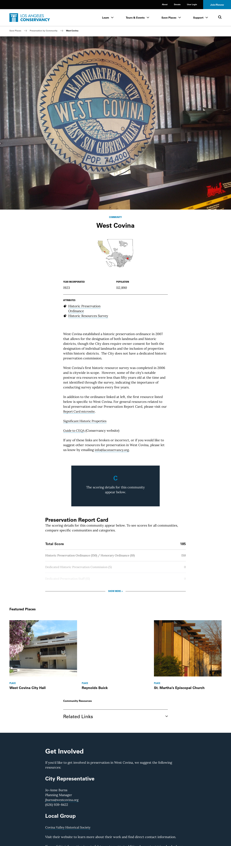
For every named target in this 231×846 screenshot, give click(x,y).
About (165, 4)
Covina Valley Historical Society (69, 827)
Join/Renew (217, 4)
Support (198, 17)
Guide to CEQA (74, 430)
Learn (105, 17)
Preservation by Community (43, 30)
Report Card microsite (80, 411)
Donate (177, 4)
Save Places (168, 17)
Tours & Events (135, 17)
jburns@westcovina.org (62, 800)
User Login (192, 4)
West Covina (72, 30)
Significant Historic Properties (86, 421)
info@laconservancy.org (112, 450)
